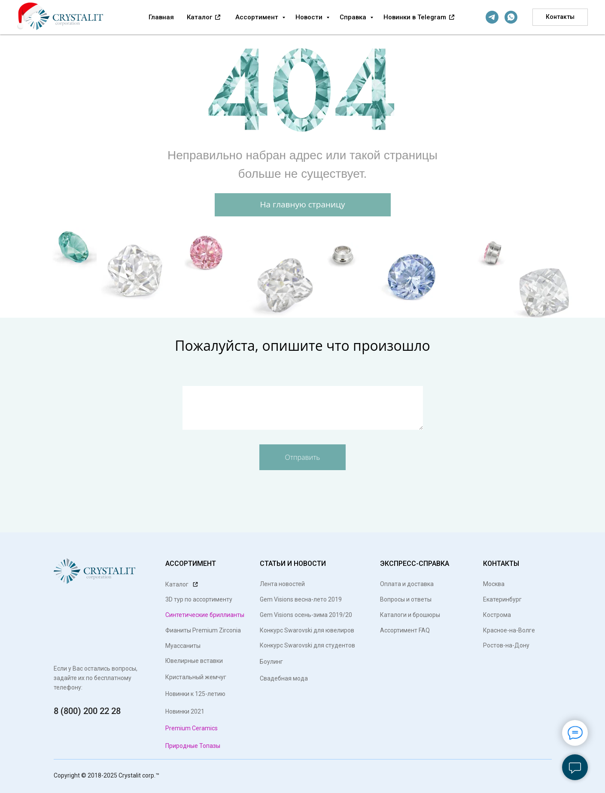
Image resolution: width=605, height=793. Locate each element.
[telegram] (492, 17)
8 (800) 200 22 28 (87, 711)
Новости (309, 17)
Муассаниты (183, 645)
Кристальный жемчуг (195, 677)
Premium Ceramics (191, 728)
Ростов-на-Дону (506, 645)
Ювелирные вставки (194, 660)
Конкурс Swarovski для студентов (307, 645)
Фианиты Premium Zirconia (203, 630)
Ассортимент (257, 17)
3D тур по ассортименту (198, 599)
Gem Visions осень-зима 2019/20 (306, 614)
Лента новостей (282, 583)
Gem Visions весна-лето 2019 (301, 599)
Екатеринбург (502, 599)
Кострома (497, 614)
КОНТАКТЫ (501, 563)
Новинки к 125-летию (195, 693)
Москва (494, 583)
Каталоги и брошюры (410, 614)
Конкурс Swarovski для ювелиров (307, 630)
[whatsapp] (511, 17)
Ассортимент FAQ (405, 630)
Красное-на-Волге (509, 630)
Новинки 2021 (184, 711)
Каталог (200, 17)
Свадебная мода (284, 678)
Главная (161, 17)
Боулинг (271, 661)
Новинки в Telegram (415, 17)
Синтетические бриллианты (204, 614)
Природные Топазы (192, 745)
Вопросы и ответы (406, 599)
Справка (354, 17)
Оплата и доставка (407, 583)
